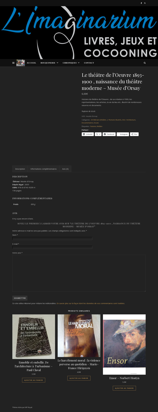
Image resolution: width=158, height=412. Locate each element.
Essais (96, 123)
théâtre (99, 126)
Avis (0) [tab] (65, 169)
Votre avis (17, 253)
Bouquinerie (48, 63)
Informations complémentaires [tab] (43, 169)
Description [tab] (20, 169)
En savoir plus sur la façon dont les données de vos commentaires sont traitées (90, 303)
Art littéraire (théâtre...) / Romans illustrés (106, 120)
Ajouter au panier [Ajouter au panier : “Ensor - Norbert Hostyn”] (124, 388)
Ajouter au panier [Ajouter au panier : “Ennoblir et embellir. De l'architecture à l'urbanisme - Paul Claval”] (33, 380)
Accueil (31, 63)
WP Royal (28, 407)
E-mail (15, 244)
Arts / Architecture (129, 120)
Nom (15, 235)
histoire (93, 126)
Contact (89, 63)
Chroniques (70, 63)
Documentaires (87, 123)
